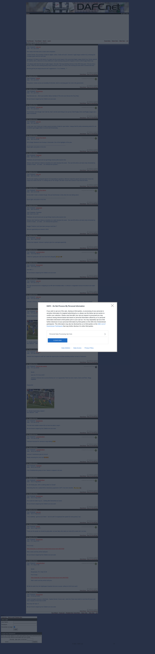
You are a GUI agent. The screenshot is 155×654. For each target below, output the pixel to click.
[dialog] (77, 327)
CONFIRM (57, 340)
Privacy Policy (89, 348)
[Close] (113, 306)
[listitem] (77, 334)
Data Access (77, 348)
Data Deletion (65, 348)
